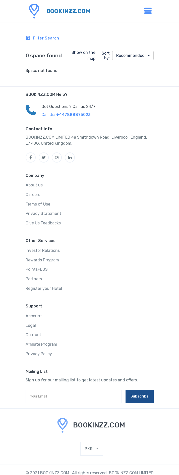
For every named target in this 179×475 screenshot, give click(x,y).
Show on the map (83, 55)
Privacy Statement (43, 213)
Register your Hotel (44, 288)
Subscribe (139, 396)
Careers (33, 194)
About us (34, 185)
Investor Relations (43, 250)
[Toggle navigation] (42, 38)
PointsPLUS (37, 269)
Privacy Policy (39, 353)
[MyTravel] (89, 425)
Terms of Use (38, 204)
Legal (31, 325)
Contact (33, 334)
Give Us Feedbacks (43, 223)
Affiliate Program (41, 344)
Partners (34, 278)
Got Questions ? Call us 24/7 (68, 106)
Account (34, 315)
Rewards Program (42, 260)
